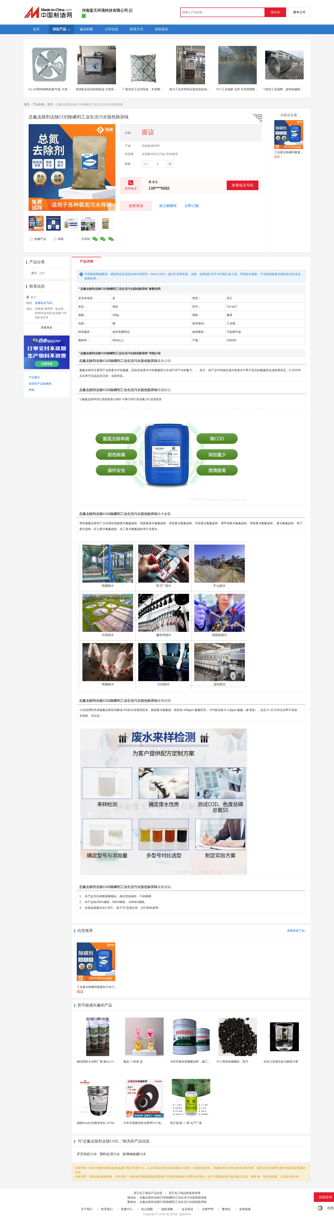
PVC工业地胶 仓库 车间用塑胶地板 (238, 89)
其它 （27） (38, 273)
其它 (50, 104)
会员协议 (187, 1209)
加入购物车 (168, 206)
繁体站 (226, 1209)
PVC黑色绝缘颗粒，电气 (232, 1061)
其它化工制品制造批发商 (184, 1193)
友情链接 (245, 1209)
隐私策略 (167, 1209)
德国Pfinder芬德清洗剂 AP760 (95, 1123)
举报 (58, 239)
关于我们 (86, 1209)
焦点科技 (172, 1214)
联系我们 (107, 1209)
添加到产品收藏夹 (40, 383)
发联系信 (136, 206)
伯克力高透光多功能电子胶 (280, 1061)
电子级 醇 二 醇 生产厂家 (186, 1123)
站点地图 (147, 1209)
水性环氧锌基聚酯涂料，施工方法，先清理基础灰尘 (203, 1061)
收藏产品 (37, 239)
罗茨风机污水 (87, 1154)
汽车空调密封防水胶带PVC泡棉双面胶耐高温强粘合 (156, 1123)
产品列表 (38, 104)
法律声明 (207, 1209)
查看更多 (46, 327)
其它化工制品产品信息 (148, 1193)
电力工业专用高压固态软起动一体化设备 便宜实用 (201, 89)
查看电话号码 (242, 185)
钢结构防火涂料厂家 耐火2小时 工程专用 (103, 1061)
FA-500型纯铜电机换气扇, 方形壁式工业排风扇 (58, 89)
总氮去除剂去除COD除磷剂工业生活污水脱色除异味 (173, 1197)
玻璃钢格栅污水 (134, 1154)
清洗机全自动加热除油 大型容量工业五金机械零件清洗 (111, 89)
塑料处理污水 (110, 1154)
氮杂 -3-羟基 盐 (133, 1061)
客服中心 (127, 1209)
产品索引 (34, 377)
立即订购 (191, 206)
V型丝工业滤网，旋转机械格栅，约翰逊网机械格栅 (296, 89)
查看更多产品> (296, 930)
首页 (27, 104)
